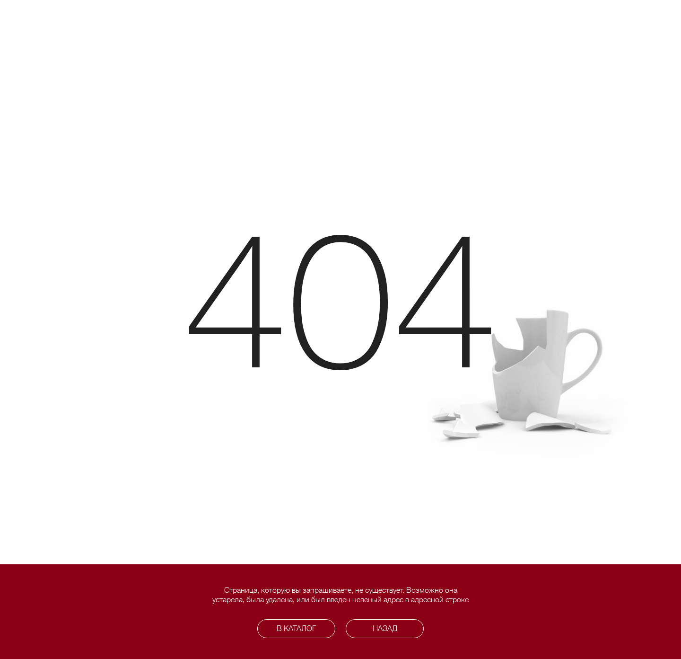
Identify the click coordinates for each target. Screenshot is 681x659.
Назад (385, 628)
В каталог (296, 628)
